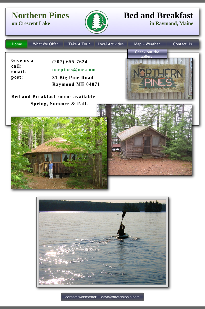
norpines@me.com (74, 69)
